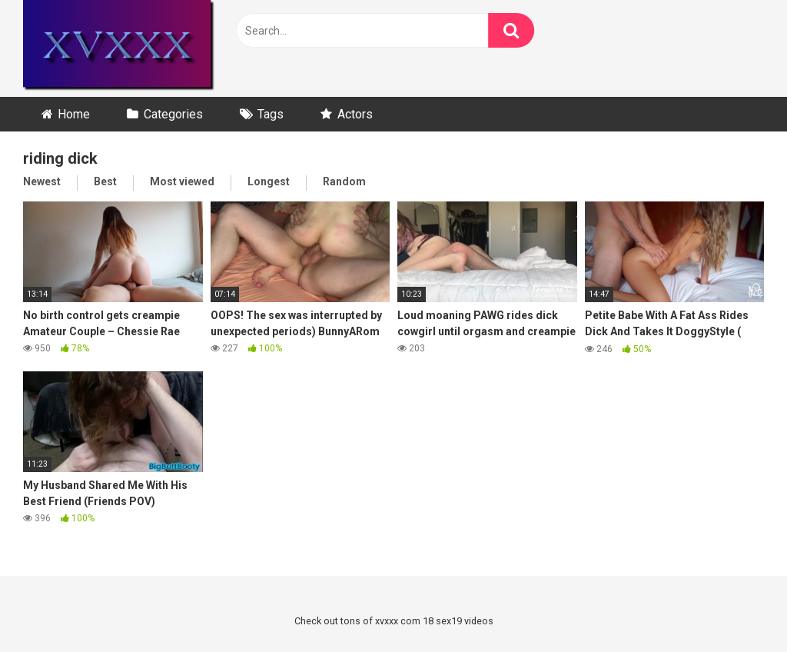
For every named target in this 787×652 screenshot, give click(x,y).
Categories (173, 114)
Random (344, 181)
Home (74, 114)
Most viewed (182, 181)
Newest (42, 181)
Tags (270, 114)
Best (105, 181)
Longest (268, 181)
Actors (355, 114)
